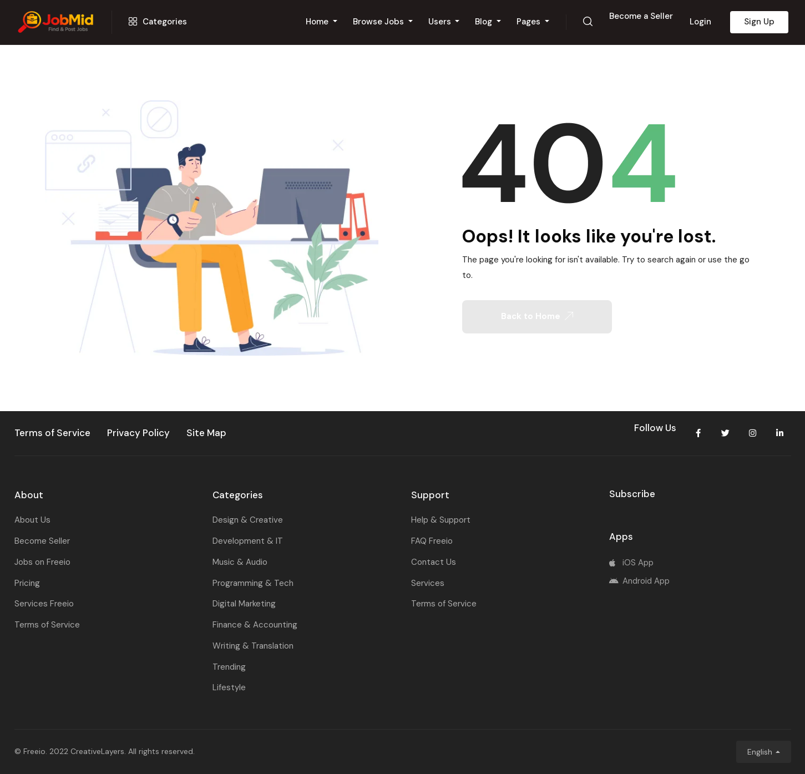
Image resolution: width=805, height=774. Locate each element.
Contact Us (433, 562)
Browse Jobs (379, 21)
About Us (32, 519)
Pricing (27, 583)
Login (700, 21)
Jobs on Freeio (42, 562)
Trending (229, 666)
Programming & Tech (252, 583)
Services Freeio (44, 603)
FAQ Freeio (432, 541)
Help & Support (440, 519)
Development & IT (247, 541)
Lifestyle (229, 687)
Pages (530, 21)
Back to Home (537, 316)
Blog (484, 21)
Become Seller (42, 541)
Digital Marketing (244, 603)
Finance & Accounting (254, 624)
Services (427, 583)
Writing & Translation (252, 645)
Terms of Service (47, 624)
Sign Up (759, 21)
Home (318, 21)
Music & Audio (239, 562)
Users (440, 21)
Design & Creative (247, 519)
